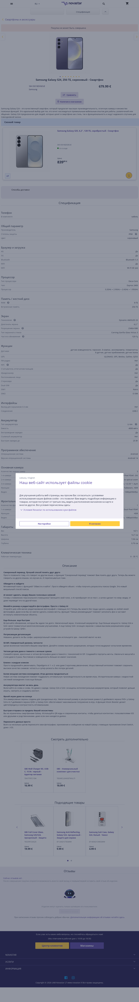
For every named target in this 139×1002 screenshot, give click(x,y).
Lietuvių (23, 478)
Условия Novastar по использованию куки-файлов (47, 510)
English (31, 478)
